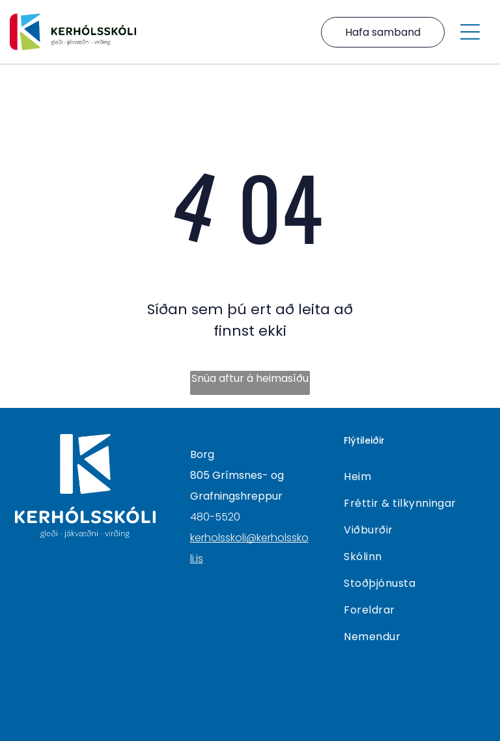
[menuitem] (414, 476)
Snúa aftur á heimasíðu (250, 378)
